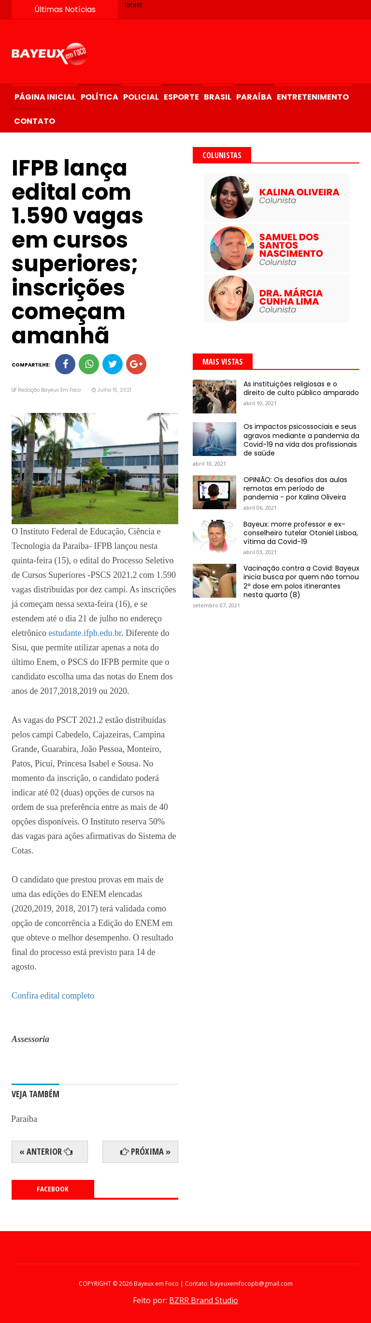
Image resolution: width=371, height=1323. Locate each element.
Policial (141, 97)
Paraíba (254, 97)
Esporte (181, 97)
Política (99, 97)
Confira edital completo (53, 995)
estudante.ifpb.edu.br (84, 633)
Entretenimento (313, 97)
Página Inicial (45, 97)
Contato (34, 121)
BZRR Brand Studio (203, 1300)
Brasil (217, 97)
